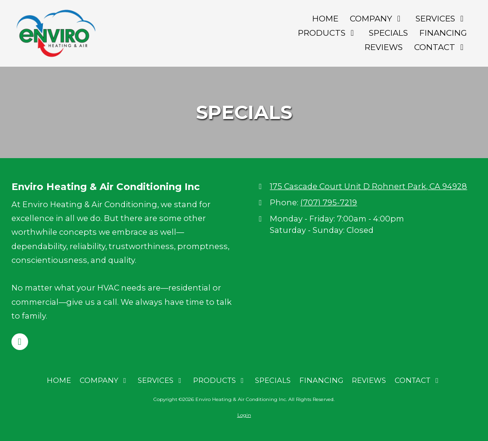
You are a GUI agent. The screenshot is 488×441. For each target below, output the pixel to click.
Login (244, 415)
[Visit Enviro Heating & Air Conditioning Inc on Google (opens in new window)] (19, 341)
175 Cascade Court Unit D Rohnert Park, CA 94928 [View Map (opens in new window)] (368, 186)
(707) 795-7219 (328, 202)
